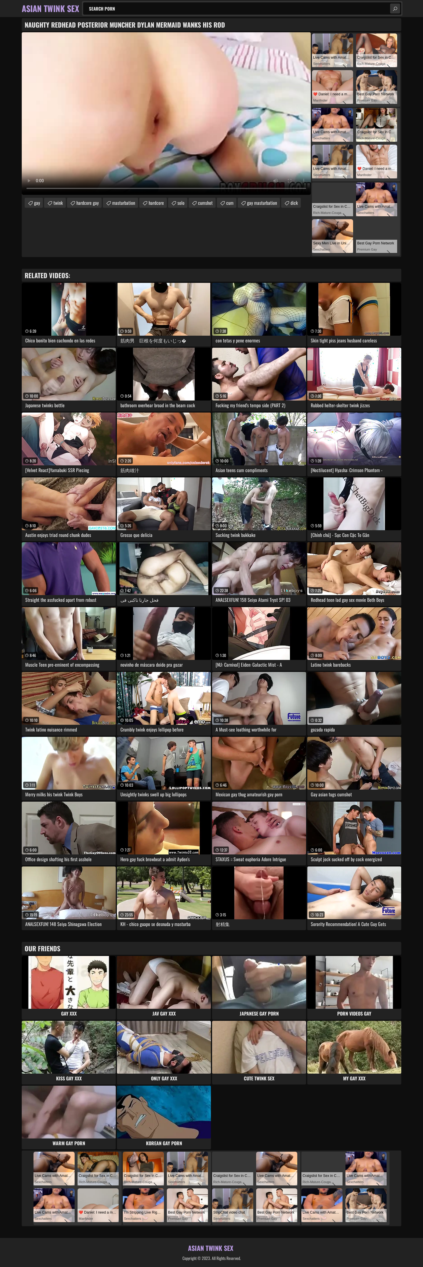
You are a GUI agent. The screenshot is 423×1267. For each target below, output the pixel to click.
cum (230, 202)
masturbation (123, 202)
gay (37, 202)
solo (180, 202)
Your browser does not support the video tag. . (166, 113)
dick (294, 202)
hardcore (156, 202)
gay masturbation (262, 202)
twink (58, 202)
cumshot (205, 202)
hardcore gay (87, 202)
